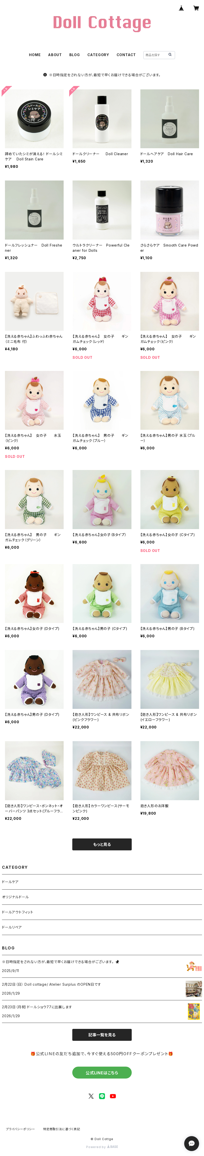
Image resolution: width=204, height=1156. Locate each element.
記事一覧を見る (102, 1034)
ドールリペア (12, 927)
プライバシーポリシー (20, 1129)
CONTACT (126, 55)
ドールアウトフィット (17, 912)
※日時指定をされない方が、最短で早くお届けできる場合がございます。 (102, 75)
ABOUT (55, 55)
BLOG (74, 55)
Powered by (102, 1147)
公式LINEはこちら (102, 1072)
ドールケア (10, 882)
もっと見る (102, 844)
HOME (35, 55)
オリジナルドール (15, 897)
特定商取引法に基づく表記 (61, 1129)
